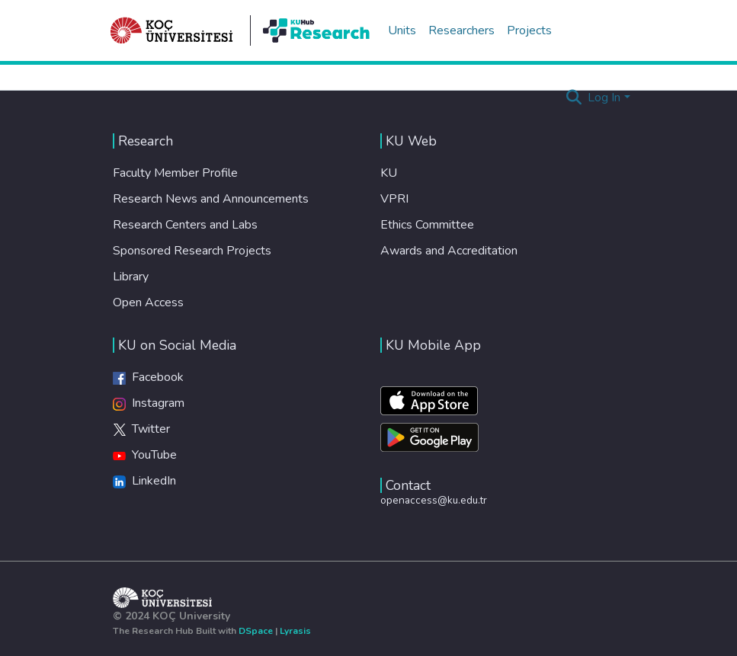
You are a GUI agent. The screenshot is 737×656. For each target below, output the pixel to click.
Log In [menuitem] (604, 97)
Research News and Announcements (211, 198)
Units (402, 30)
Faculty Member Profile (175, 173)
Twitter (141, 429)
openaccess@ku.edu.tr (433, 500)
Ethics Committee (427, 224)
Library (131, 276)
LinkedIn (144, 480)
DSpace (256, 631)
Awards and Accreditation (449, 250)
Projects (529, 30)
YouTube (145, 454)
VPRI (394, 198)
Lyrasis (295, 631)
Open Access (148, 302)
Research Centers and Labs (185, 224)
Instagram (148, 403)
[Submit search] (573, 97)
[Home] (172, 30)
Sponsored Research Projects (192, 250)
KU (388, 173)
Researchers (461, 30)
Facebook (148, 377)
